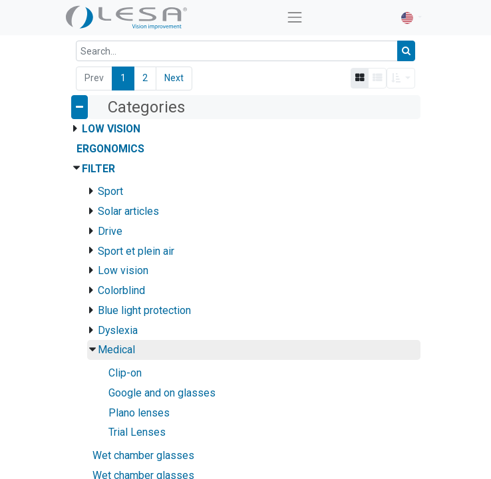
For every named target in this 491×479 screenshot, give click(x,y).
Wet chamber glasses (143, 455)
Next (174, 78)
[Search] (406, 51)
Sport (110, 191)
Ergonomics (110, 148)
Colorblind (121, 290)
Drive (110, 231)
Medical (116, 349)
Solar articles (128, 211)
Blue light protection (144, 310)
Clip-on (125, 373)
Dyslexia (118, 330)
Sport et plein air (136, 251)
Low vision (123, 270)
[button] (401, 78)
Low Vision (111, 128)
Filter (98, 168)
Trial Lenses (137, 432)
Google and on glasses (162, 393)
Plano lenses (139, 412)
